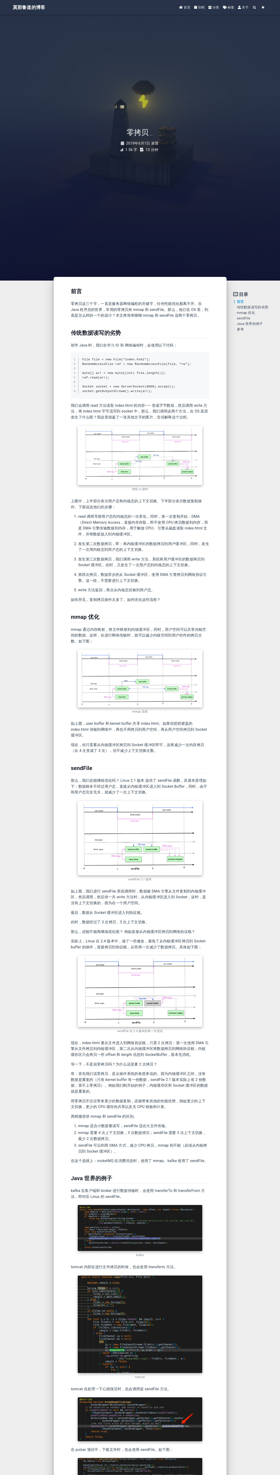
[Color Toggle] (263, 7)
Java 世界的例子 (250, 324)
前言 (240, 302)
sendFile (243, 318)
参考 (240, 329)
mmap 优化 (246, 313)
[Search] (254, 7)
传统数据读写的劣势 (253, 307)
